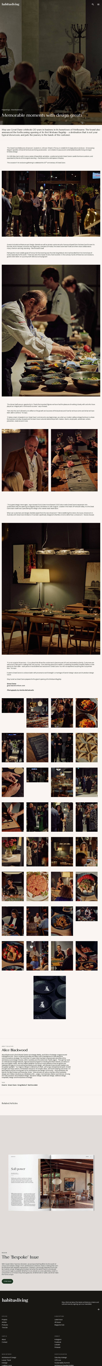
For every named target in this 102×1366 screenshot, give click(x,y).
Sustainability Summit (62, 1363)
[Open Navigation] (98, 4)
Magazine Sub (59, 1325)
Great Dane (12, 1085)
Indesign (4, 1363)
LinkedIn (57, 1345)
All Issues (58, 1322)
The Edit (4, 1327)
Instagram (58, 1339)
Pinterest (57, 1347)
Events (4, 1085)
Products (5, 1325)
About (4, 1339)
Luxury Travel (6, 1360)
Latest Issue (58, 1319)
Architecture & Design (9, 1357)
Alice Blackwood (16, 110)
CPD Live (58, 1360)
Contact (4, 1342)
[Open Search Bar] (93, 4)
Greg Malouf (22, 1085)
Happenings (6, 110)
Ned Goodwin (33, 1085)
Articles (4, 1322)
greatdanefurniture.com (16, 685)
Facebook (58, 1342)
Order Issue (7, 1281)
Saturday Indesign (61, 1357)
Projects (4, 1319)
